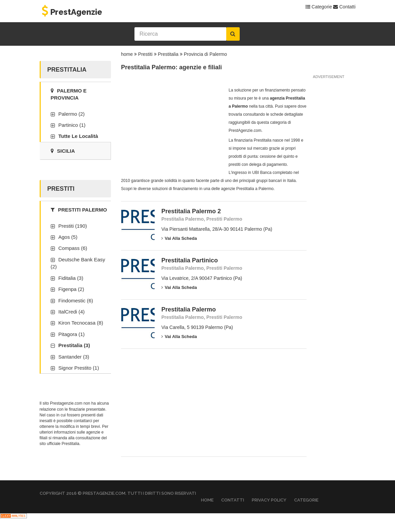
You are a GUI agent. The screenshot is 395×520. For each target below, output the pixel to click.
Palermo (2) (71, 114)
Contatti (344, 6)
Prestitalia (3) (74, 345)
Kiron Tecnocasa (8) (80, 323)
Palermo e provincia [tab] (69, 94)
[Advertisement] (171, 128)
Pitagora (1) (71, 334)
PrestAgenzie (71, 12)
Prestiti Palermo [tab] (79, 210)
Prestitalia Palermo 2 (191, 211)
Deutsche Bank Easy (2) (78, 263)
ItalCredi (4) (71, 311)
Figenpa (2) (71, 289)
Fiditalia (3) (70, 278)
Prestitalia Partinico (189, 260)
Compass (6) (72, 248)
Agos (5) (68, 237)
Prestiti (145, 54)
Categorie (319, 6)
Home (207, 500)
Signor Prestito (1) (78, 368)
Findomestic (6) (75, 300)
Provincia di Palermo (205, 54)
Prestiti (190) (72, 226)
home (127, 54)
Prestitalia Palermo (188, 309)
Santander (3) (73, 357)
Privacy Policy (269, 500)
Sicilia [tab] (63, 151)
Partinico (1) (72, 125)
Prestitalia (168, 54)
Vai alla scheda (179, 238)
